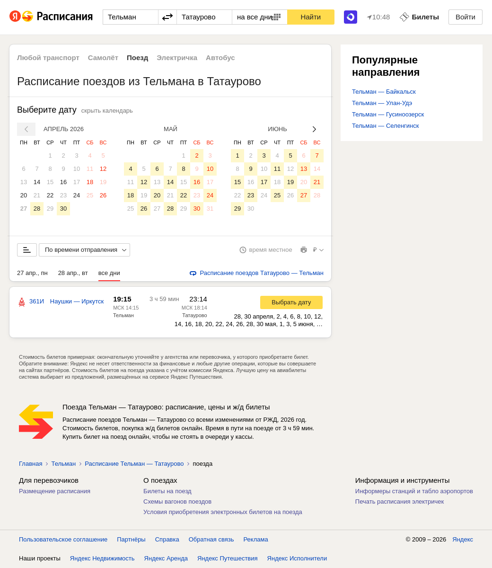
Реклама (256, 539)
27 (23, 208)
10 (76, 168)
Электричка (177, 57)
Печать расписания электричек (399, 501)
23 (63, 195)
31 (210, 208)
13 (23, 182)
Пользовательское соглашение (63, 539)
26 (103, 195)
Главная (30, 463)
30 (63, 208)
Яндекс (462, 539)
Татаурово (194, 315)
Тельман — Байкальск (384, 91)
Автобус (220, 57)
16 (63, 182)
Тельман (123, 315)
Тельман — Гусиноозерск (388, 114)
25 (90, 195)
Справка (167, 539)
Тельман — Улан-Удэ (382, 102)
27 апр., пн (32, 272)
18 (90, 182)
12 (103, 168)
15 (50, 182)
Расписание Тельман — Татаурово (134, 463)
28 (37, 208)
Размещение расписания (54, 491)
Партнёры (131, 539)
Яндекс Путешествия (227, 558)
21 (37, 195)
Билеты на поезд (167, 491)
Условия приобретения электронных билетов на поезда (222, 511)
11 (90, 168)
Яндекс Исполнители (297, 558)
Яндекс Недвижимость (102, 558)
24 (76, 195)
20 (23, 195)
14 (37, 182)
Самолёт (103, 57)
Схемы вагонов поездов (177, 501)
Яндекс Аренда (166, 558)
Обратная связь (211, 539)
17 (76, 182)
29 (50, 208)
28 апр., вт (73, 272)
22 (50, 195)
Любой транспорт (48, 57)
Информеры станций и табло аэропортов (414, 491)
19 (103, 182)
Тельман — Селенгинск (385, 125)
